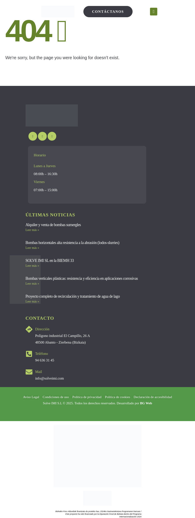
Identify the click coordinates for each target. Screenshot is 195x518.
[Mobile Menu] (153, 11)
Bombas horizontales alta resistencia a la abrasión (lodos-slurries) (72, 242)
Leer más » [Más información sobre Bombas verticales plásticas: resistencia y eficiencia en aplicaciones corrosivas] (32, 283)
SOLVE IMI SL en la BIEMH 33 (50, 260)
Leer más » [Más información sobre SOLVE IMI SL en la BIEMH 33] (32, 265)
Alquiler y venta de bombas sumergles (53, 225)
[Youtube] (32, 136)
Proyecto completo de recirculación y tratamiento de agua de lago (73, 296)
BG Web (146, 403)
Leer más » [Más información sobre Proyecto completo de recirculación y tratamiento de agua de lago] (32, 301)
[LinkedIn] (52, 136)
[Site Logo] (57, 11)
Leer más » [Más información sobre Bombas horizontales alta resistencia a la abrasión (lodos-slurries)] (32, 248)
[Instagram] (42, 136)
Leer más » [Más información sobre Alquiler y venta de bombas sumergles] (32, 230)
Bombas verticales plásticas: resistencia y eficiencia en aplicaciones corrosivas (82, 278)
